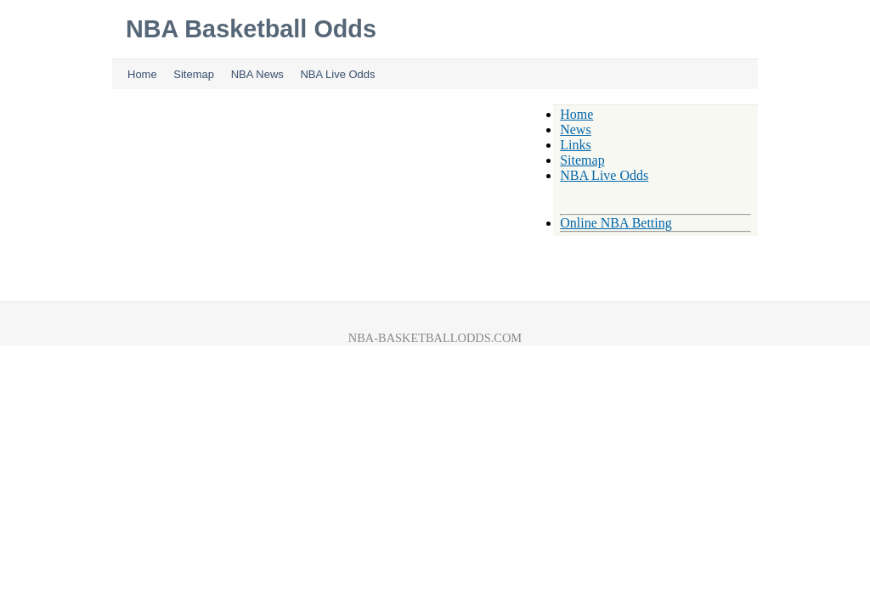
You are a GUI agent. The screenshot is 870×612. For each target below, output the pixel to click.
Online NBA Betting (616, 223)
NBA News (257, 74)
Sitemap (193, 74)
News (575, 129)
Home (142, 74)
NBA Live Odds (337, 74)
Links (575, 145)
